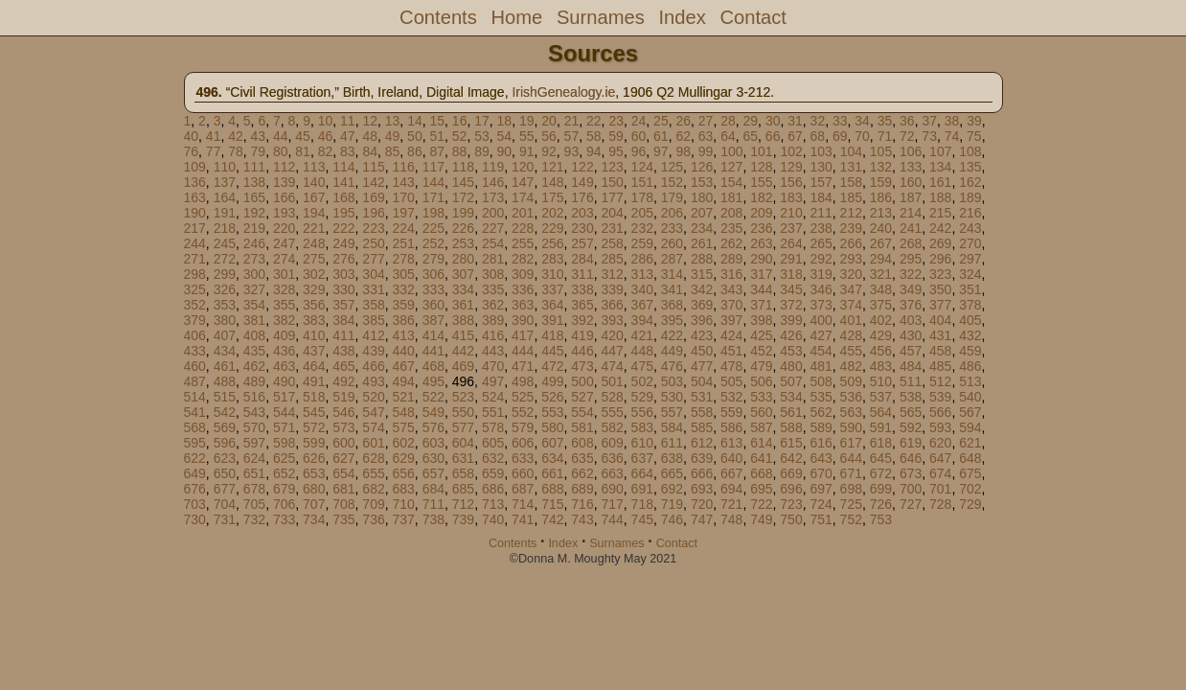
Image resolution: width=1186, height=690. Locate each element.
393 (612, 320)
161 (940, 182)
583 (642, 427)
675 (970, 473)
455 (851, 350)
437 (314, 350)
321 (881, 274)
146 (493, 182)
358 (373, 304)
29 (751, 120)
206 (672, 212)
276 (343, 258)
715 (552, 504)
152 (672, 182)
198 (433, 212)
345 (791, 289)
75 (974, 136)
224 (403, 228)
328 (284, 289)
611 (672, 442)
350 (940, 289)
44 (280, 136)
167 (314, 197)
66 (773, 136)
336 (523, 289)
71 (885, 136)
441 (433, 350)
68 (818, 136)
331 (373, 289)
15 (437, 120)
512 (940, 381)
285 (612, 258)
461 (225, 366)
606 (523, 442)
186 (881, 197)
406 (195, 335)
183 (791, 197)
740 (493, 519)
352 (195, 304)
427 (821, 335)
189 (970, 197)
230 (582, 228)
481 (821, 366)
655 (373, 473)
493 (373, 381)
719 (672, 504)
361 (463, 304)
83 (347, 151)
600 (343, 442)
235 (731, 228)
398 (761, 320)
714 (523, 504)
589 (821, 427)
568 (195, 427)
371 (761, 304)
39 (974, 120)
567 (970, 412)
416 (493, 335)
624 (254, 458)
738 (433, 519)
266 (851, 243)
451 (731, 350)
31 (795, 120)
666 (702, 473)
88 (460, 151)
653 (314, 473)
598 (284, 442)
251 (403, 243)
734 (314, 519)
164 (225, 197)
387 (433, 320)
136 (195, 182)
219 (254, 228)
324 (970, 274)
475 (642, 366)
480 (791, 366)
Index (681, 17)
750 (791, 519)
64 (728, 136)
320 (851, 274)
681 (343, 488)
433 (195, 350)
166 (284, 197)
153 (702, 182)
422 (672, 335)
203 (582, 212)
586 (731, 427)
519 (343, 396)
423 (702, 335)
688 (552, 488)
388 (463, 320)
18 (505, 120)
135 (970, 166)
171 (433, 197)
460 (195, 366)
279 (433, 258)
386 (403, 320)
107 (940, 151)
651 (254, 473)
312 (612, 274)
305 (403, 274)
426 (791, 335)
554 (582, 412)
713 (493, 504)
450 (702, 350)
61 (661, 136)
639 (702, 458)
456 (881, 350)
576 (433, 427)
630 (433, 458)
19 (527, 120)
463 (284, 366)
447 (612, 350)
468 (433, 366)
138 (254, 182)
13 (392, 120)
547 (373, 412)
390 (523, 320)
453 (791, 350)
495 (433, 381)
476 (672, 366)
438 (343, 350)
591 (881, 427)
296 (940, 258)
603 (433, 442)
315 (702, 274)
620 (940, 442)
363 (523, 304)
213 (881, 212)
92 (549, 151)
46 (325, 136)
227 (493, 228)
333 (433, 289)
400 (821, 320)
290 (761, 258)
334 (463, 289)
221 (314, 228)
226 (463, 228)
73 (929, 136)
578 (493, 427)
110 (225, 166)
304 (373, 274)
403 (911, 320)
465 (343, 366)
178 (642, 197)
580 (552, 427)
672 (881, 473)
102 (791, 151)
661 (552, 473)
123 (612, 166)
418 (552, 335)
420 (612, 335)
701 (940, 488)
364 (552, 304)
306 (433, 274)
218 (225, 228)
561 (791, 412)
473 (582, 366)
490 (284, 381)
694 (731, 488)
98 (683, 151)
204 (612, 212)
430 (911, 335)
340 (642, 289)
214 (911, 212)
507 (791, 381)
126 (702, 166)
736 (373, 519)
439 (373, 350)
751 (821, 519)
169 (373, 197)
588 (791, 427)
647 (940, 458)
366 (612, 304)
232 (642, 228)
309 (523, 274)
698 (851, 488)
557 (672, 412)
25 (661, 120)
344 (761, 289)
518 (314, 396)
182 (761, 197)
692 (672, 488)
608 (582, 442)
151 (642, 182)
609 (612, 442)
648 (970, 458)
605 (493, 442)
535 (821, 396)
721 (731, 504)
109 (195, 166)
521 (403, 396)
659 (493, 473)
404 (940, 320)
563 (851, 412)
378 (970, 304)
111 (254, 166)
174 (523, 197)
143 (403, 182)
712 (463, 504)
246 (254, 243)
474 (612, 366)
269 (940, 243)
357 (343, 304)
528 (612, 396)
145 (463, 182)
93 (572, 151)
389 (493, 320)
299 (225, 274)
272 (225, 258)
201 (523, 212)
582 (612, 427)
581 (582, 427)
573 (343, 427)
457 (911, 350)
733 (284, 519)
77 (213, 151)
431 (940, 335)
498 (523, 381)
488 (225, 381)
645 (881, 458)
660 (523, 473)
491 (314, 381)
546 (343, 412)
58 (594, 136)
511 (911, 381)
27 (706, 120)
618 (881, 442)
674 (940, 473)
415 (463, 335)
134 (940, 166)
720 (702, 504)
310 (552, 274)
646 (911, 458)
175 (552, 197)
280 (463, 258)
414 (433, 335)
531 (702, 396)
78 (235, 151)
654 (343, 473)
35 (885, 120)
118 (463, 166)
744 (612, 519)
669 (791, 473)
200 (493, 212)
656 (403, 473)
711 (433, 504)
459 (970, 350)
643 (821, 458)
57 (572, 136)
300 (254, 274)
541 (195, 412)
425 (761, 335)
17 (482, 120)
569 (225, 427)
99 (706, 151)
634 (552, 458)
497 (493, 381)
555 (612, 412)
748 (731, 519)
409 (284, 335)
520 (373, 396)
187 (911, 197)
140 (314, 182)
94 (594, 151)
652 (284, 473)
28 (728, 120)
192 (254, 212)
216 (970, 212)
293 (851, 258)
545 (314, 412)
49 (392, 136)
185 (851, 197)
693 (702, 488)
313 (642, 274)
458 (940, 350)
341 (672, 289)
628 (373, 458)
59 (616, 136)
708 (343, 504)
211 (821, 212)
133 (911, 166)
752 (851, 519)
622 (195, 458)
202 (552, 212)
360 (433, 304)
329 (314, 289)
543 (254, 412)
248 (314, 243)
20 (549, 120)
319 (821, 274)
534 (791, 396)
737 (403, 519)
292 (821, 258)
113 (314, 166)
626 (314, 458)
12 (369, 120)
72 (907, 136)
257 (582, 243)
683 (403, 488)
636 (612, 458)
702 (970, 488)
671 (851, 473)
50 (414, 136)
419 (582, 335)
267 (881, 243)
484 (911, 366)
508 (821, 381)
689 (582, 488)
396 (702, 320)
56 (549, 136)
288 (702, 258)
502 (642, 381)
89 (482, 151)
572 (314, 427)
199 (463, 212)
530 (672, 396)
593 (940, 427)
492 (343, 381)
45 (302, 136)
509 (851, 381)
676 (195, 488)
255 (523, 243)
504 (702, 381)
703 (195, 504)
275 (314, 258)
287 (672, 258)
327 (254, 289)
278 (403, 258)
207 (702, 212)
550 (463, 412)
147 (523, 182)
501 (612, 381)
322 (911, 274)
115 (373, 166)
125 (672, 166)
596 (225, 442)
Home (516, 17)
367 (642, 304)
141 (343, 182)
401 (851, 320)
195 (343, 212)
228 (523, 228)
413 (403, 335)
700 (911, 488)
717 (612, 504)
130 (821, 166)
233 (672, 228)
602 (403, 442)
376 (911, 304)
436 (284, 350)
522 (433, 396)
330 (343, 289)
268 (911, 243)
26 (683, 120)
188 (940, 197)
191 (225, 212)
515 (225, 396)
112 (284, 166)
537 (881, 396)
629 (403, 458)
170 (403, 197)
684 (433, 488)
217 (195, 228)
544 (284, 412)
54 (505, 136)
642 (791, 458)
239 (851, 228)
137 (225, 182)
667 (731, 473)
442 (463, 350)
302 (314, 274)
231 (612, 228)
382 (284, 320)
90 (505, 151)
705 (254, 504)
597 (254, 442)
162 (970, 182)
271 (195, 258)
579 (523, 427)
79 (258, 151)
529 (642, 396)
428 (851, 335)
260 (672, 243)
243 (970, 228)
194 (314, 212)
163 (195, 197)
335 (493, 289)
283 (552, 258)
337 (552, 289)
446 (582, 350)
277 (373, 258)
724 (821, 504)
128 (761, 166)
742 (552, 519)
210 (791, 212)
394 (642, 320)
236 (761, 228)
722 (761, 504)
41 (213, 136)
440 (403, 350)
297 (970, 258)
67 (795, 136)
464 (314, 366)
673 (911, 473)
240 (881, 228)
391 (552, 320)
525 (523, 396)
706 (284, 504)
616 (821, 442)
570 (254, 427)
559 (731, 412)
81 (302, 151)
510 (881, 381)
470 (493, 366)
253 (463, 243)
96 (639, 151)
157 (821, 182)
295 (911, 258)
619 (911, 442)
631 (463, 458)
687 (523, 488)
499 (552, 381)
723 (791, 504)
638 (672, 458)
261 (702, 243)
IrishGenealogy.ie (563, 92)
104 (851, 151)
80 (280, 151)
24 (639, 120)
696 (791, 488)
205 (642, 212)
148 (552, 182)
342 (702, 289)
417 (523, 335)
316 (731, 274)
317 (761, 274)
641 (761, 458)
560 (761, 412)
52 (460, 136)
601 (373, 442)
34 (862, 120)
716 (582, 504)
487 (195, 381)
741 (523, 519)
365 (582, 304)
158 (851, 182)
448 (642, 350)
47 (347, 136)
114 (343, 166)
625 (284, 458)
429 (881, 335)
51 (437, 136)
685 (463, 488)
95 (616, 151)
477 (702, 366)
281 (493, 258)
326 (225, 289)
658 (463, 473)
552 (523, 412)
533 (761, 396)
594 (970, 427)
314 (672, 274)
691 (642, 488)
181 (731, 197)
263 (761, 243)
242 (940, 228)
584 (672, 427)
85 (392, 151)
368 (672, 304)
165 (254, 197)
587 (761, 427)
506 (761, 381)
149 (582, 182)
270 (970, 243)
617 (851, 442)
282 (523, 258)
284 (582, 258)
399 (791, 320)
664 (642, 473)
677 (225, 488)
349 (911, 289)
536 (851, 396)
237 (791, 228)
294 (881, 258)
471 (523, 366)
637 (642, 458)
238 (821, 228)
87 (437, 151)
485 (940, 366)
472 (552, 366)
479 (761, 366)
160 (911, 182)
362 (493, 304)
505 (731, 381)
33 (840, 120)
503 (672, 381)
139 (284, 182)
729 (970, 504)
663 (612, 473)
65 (750, 136)
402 (881, 320)
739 (463, 519)
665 (672, 473)
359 (403, 304)
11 (347, 120)
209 (761, 212)
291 (791, 258)
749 (761, 519)
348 (881, 289)
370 (731, 304)
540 (970, 396)
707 (314, 504)
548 (403, 412)
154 (731, 182)
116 (403, 166)
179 (672, 197)
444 (523, 350)
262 (731, 243)
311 (582, 274)
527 (582, 396)
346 (821, 289)
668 (761, 473)
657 (433, 473)
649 (195, 473)
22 (594, 120)
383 (314, 320)
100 (731, 151)
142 (373, 182)
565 (911, 412)
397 (731, 320)
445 (552, 350)
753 (881, 519)
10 (325, 120)
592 (911, 427)
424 (731, 335)
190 (195, 212)
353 (225, 304)
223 (373, 228)
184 (821, 197)
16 (460, 120)
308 (493, 274)
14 (414, 120)
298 (195, 274)
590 (851, 427)
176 (582, 197)
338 (582, 289)
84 (369, 151)
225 (433, 228)
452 (761, 350)
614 (761, 442)
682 (373, 488)
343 (731, 289)
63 (706, 136)
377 (940, 304)
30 (773, 120)
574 (373, 427)
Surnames (601, 17)
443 (493, 350)
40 (191, 136)
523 (463, 396)
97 (661, 151)
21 (572, 120)
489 (254, 381)
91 (527, 151)
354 (254, 304)
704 (225, 504)
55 (527, 136)
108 (970, 151)
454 (821, 350)
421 (642, 335)
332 (403, 289)
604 (463, 442)
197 (403, 212)
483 (881, 366)
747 (702, 519)
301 (284, 274)
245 (225, 243)
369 (702, 304)
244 (195, 243)
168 (343, 197)
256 (552, 243)
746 (672, 519)
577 (463, 427)
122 (582, 166)
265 (821, 243)
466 (373, 366)
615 (791, 442)
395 (672, 320)
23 (616, 120)
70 (862, 136)
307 (463, 274)
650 (225, 473)
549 (433, 412)
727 (911, 504)
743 (582, 519)
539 (940, 396)
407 (225, 335)
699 (881, 488)
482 (851, 366)
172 (463, 197)
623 (225, 458)
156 (791, 182)
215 (940, 212)
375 (881, 304)
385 (373, 320)
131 (851, 166)
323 (940, 274)
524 (493, 396)
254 (493, 243)
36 (907, 120)
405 (970, 320)
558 (702, 412)
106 (911, 151)
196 (373, 212)
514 (195, 396)
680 (314, 488)
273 (254, 258)
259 (642, 243)
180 (702, 197)
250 (373, 243)
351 (970, 289)
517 (284, 396)
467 (403, 366)
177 (612, 197)
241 (911, 228)
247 (284, 243)
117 (433, 166)
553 (552, 412)
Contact (752, 17)
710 (403, 504)
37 (929, 120)
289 (731, 258)
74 (952, 136)
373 (821, 304)
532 (731, 396)
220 (284, 228)
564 (881, 412)
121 (552, 166)
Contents (438, 17)
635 (582, 458)
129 (791, 166)
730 (195, 519)
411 (343, 335)
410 (314, 335)
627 (343, 458)
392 (582, 320)
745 (642, 519)
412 (373, 335)
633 (523, 458)
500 (582, 381)
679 (284, 488)
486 (970, 366)
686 (493, 488)
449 (672, 350)
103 (821, 151)
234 (702, 228)
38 (952, 120)
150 (612, 182)
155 (761, 182)
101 (761, 151)
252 (433, 243)
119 (493, 166)
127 (731, 166)
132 (881, 166)
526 (552, 396)
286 (642, 258)
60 (639, 136)
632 (493, 458)
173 (493, 197)
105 (881, 151)
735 (343, 519)
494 (403, 381)
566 (940, 412)
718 (642, 504)
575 (403, 427)
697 (821, 488)
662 (582, 473)
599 (314, 442)
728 (940, 504)
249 (343, 243)
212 (851, 212)
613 (731, 442)
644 (851, 458)
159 (881, 182)
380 (225, 320)
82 (325, 151)
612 (702, 442)
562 (821, 412)
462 (254, 366)
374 (851, 304)
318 (791, 274)
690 (612, 488)
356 (314, 304)
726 (881, 504)
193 (284, 212)
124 (642, 166)
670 (821, 473)
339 (612, 289)
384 (343, 320)
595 (195, 442)
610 (642, 442)
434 (225, 350)
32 (818, 120)
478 (731, 366)
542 (225, 412)
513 (970, 381)
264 (791, 243)
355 (284, 304)
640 (731, 458)
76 (191, 151)
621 (970, 442)
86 (414, 151)
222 (343, 228)
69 (840, 136)
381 (254, 320)
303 (343, 274)
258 (612, 243)
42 (235, 136)
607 (552, 442)
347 (851, 289)
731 (225, 519)
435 (254, 350)
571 (284, 427)
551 (493, 412)
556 (642, 412)
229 (552, 228)
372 (791, 304)
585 (702, 427)
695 (761, 488)
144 (433, 182)
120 (523, 166)
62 (683, 136)
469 (463, 366)
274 (284, 258)
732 (254, 519)
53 (482, 136)
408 (254, 335)
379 (195, 320)
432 (970, 335)
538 (911, 396)
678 (254, 488)
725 (851, 504)
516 (254, 396)
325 (195, 289)
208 (731, 212)
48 (369, 136)
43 (258, 136)
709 (373, 504)
